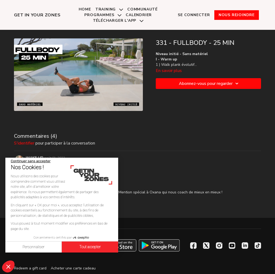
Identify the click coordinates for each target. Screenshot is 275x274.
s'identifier (24, 143)
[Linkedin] (245, 245)
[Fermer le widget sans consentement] (30, 161)
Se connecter (194, 14)
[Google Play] (159, 245)
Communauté (142, 9)
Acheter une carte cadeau (73, 268)
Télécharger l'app (118, 20)
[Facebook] (193, 245)
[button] (8, 266)
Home (85, 9)
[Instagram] (219, 245)
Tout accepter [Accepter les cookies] (90, 247)
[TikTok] (258, 245)
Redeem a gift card (30, 268)
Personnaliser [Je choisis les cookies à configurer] (34, 247)
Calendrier (139, 14)
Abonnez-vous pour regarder (209, 83)
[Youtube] (232, 245)
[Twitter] (206, 245)
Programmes (102, 14)
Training (109, 9)
